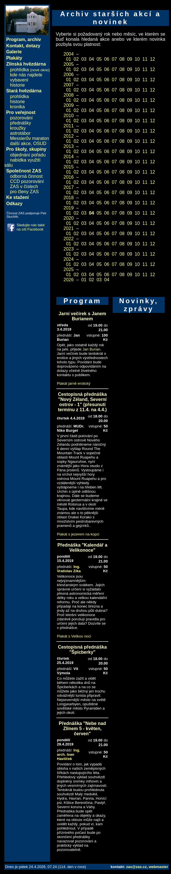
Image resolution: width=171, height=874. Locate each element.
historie (17, 85)
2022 (68, 238)
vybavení (19, 80)
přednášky (20, 123)
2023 (68, 248)
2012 (68, 136)
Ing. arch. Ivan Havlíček (68, 754)
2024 (68, 259)
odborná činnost (26, 176)
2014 (68, 156)
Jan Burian (91, 349)
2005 (68, 64)
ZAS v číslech (24, 186)
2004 (68, 54)
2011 (68, 125)
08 (122, 59)
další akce (20, 143)
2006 (68, 74)
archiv (34, 39)
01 (68, 59)
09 (129, 59)
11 (145, 59)
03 (83, 59)
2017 (68, 187)
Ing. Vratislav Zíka (69, 569)
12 (152, 59)
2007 (68, 84)
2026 (68, 279)
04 (91, 59)
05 (99, 59)
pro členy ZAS (24, 191)
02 (76, 59)
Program (15, 39)
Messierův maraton (29, 138)
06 (106, 59)
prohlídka (30, 69)
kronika (17, 106)
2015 (68, 166)
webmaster (158, 867)
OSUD (39, 143)
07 (114, 59)
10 (137, 59)
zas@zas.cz (136, 867)
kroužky (18, 128)
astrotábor (20, 133)
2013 (68, 146)
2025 (68, 269)
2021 (68, 228)
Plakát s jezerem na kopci (78, 534)
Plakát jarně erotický (73, 383)
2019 (68, 207)
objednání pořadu (28, 154)
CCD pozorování (27, 181)
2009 (68, 105)
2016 (68, 177)
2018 (68, 197)
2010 (68, 115)
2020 (68, 218)
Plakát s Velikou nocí (74, 636)
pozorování (21, 117)
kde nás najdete (26, 74)
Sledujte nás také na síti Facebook (31, 227)
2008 (68, 95)
